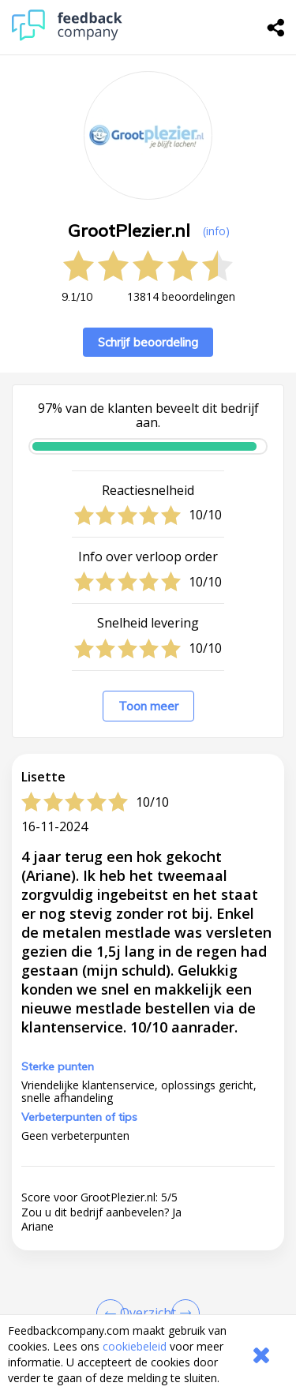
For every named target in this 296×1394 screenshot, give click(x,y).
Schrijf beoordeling (148, 342)
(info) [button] (216, 230)
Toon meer (148, 706)
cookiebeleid (135, 1346)
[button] (148, 1277)
